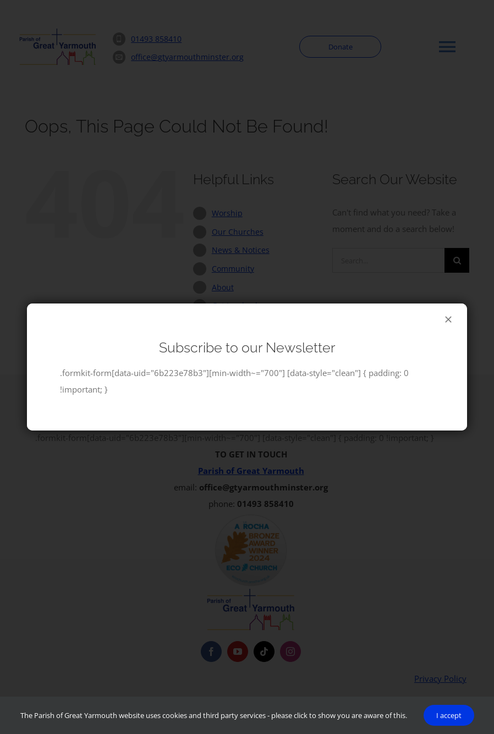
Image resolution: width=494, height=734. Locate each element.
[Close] (448, 319)
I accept (449, 715)
